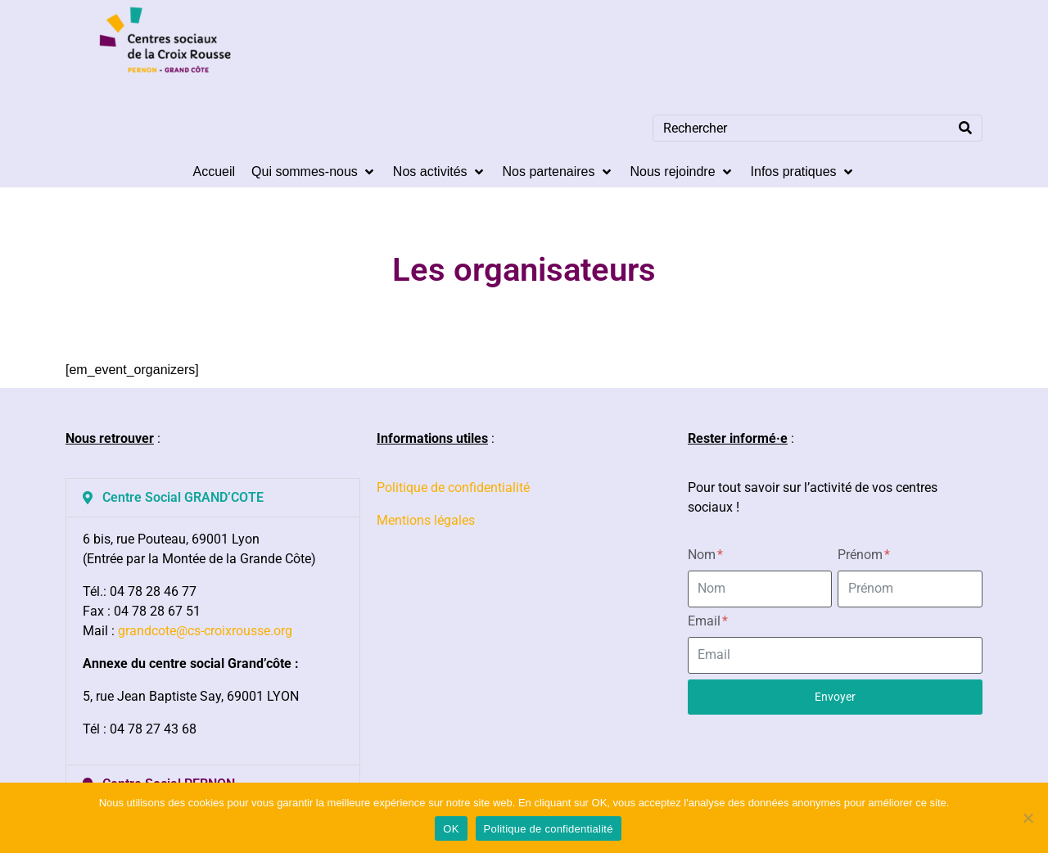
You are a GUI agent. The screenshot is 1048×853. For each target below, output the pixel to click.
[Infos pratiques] (803, 172)
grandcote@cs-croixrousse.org (205, 631)
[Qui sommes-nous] (314, 172)
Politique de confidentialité (453, 487)
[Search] (965, 128)
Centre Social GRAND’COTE (183, 497)
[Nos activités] (440, 172)
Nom (705, 554)
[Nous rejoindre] (682, 172)
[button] (212, 498)
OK (450, 829)
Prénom (864, 554)
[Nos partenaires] (558, 172)
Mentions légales (426, 520)
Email (708, 621)
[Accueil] (213, 172)
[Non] (1027, 818)
